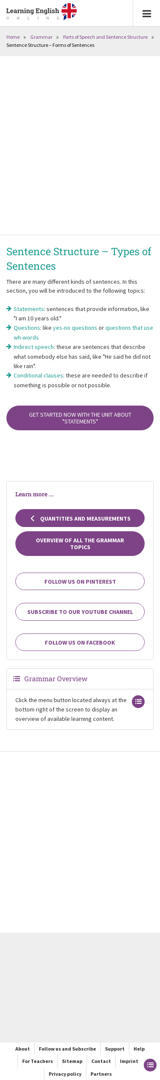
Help (139, 1048)
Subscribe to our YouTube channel (80, 612)
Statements (29, 309)
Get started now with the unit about (80, 418)
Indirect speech (34, 347)
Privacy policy (65, 1074)
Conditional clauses (38, 375)
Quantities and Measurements (80, 518)
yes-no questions (75, 327)
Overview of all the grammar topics (80, 543)
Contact (101, 1061)
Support (115, 1048)
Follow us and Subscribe (67, 1048)
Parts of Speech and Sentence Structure (105, 37)
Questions (27, 327)
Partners (101, 1074)
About (22, 1048)
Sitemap (72, 1061)
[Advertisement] (80, 146)
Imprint (129, 1061)
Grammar (41, 37)
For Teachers (37, 1061)
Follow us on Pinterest (80, 581)
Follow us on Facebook (80, 642)
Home (13, 37)
